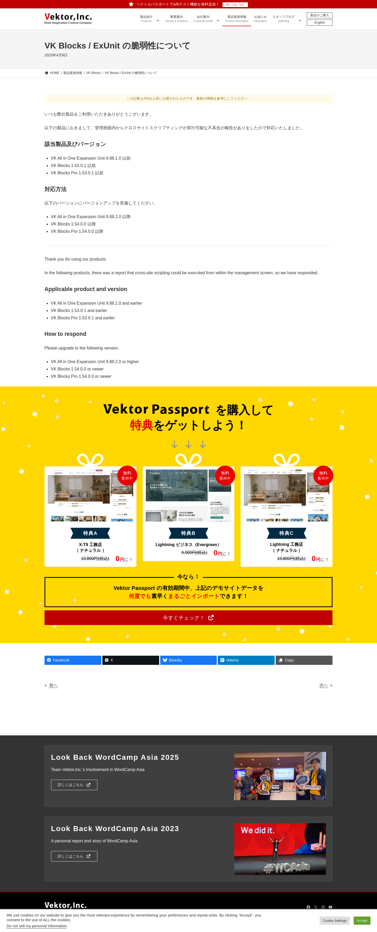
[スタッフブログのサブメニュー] (299, 18)
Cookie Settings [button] (335, 921)
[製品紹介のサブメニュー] (157, 18)
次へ (323, 685)
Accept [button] (362, 921)
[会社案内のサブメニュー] (218, 18)
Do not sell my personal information (37, 926)
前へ (53, 685)
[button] (188, 617)
